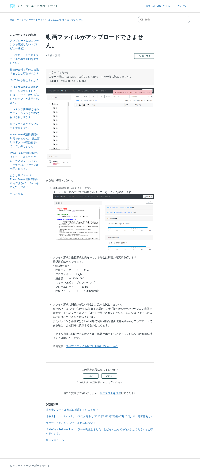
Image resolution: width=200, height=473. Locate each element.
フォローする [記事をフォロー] (144, 56)
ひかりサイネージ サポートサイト (27, 19)
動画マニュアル (55, 439)
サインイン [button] (180, 6)
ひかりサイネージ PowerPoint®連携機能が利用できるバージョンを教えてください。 (24, 181)
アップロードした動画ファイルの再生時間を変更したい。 (24, 58)
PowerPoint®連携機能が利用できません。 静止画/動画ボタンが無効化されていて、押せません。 (25, 140)
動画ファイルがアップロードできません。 (24, 125)
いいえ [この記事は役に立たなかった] (109, 376)
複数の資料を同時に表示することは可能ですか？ (24, 71)
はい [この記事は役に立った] (91, 376)
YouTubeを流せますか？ (24, 80)
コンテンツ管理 (75, 19)
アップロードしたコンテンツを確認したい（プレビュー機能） (24, 44)
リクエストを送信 (110, 393)
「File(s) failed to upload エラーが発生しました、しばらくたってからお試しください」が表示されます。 (24, 94)
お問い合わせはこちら (158, 6)
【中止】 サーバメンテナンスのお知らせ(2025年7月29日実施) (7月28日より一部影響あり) (99, 416)
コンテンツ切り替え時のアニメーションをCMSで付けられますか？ (24, 113)
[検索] (164, 19)
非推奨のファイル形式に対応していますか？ (92, 346)
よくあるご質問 (56, 19)
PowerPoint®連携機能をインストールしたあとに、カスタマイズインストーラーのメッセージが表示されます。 (24, 160)
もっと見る (16, 193)
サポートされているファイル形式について (71, 422)
